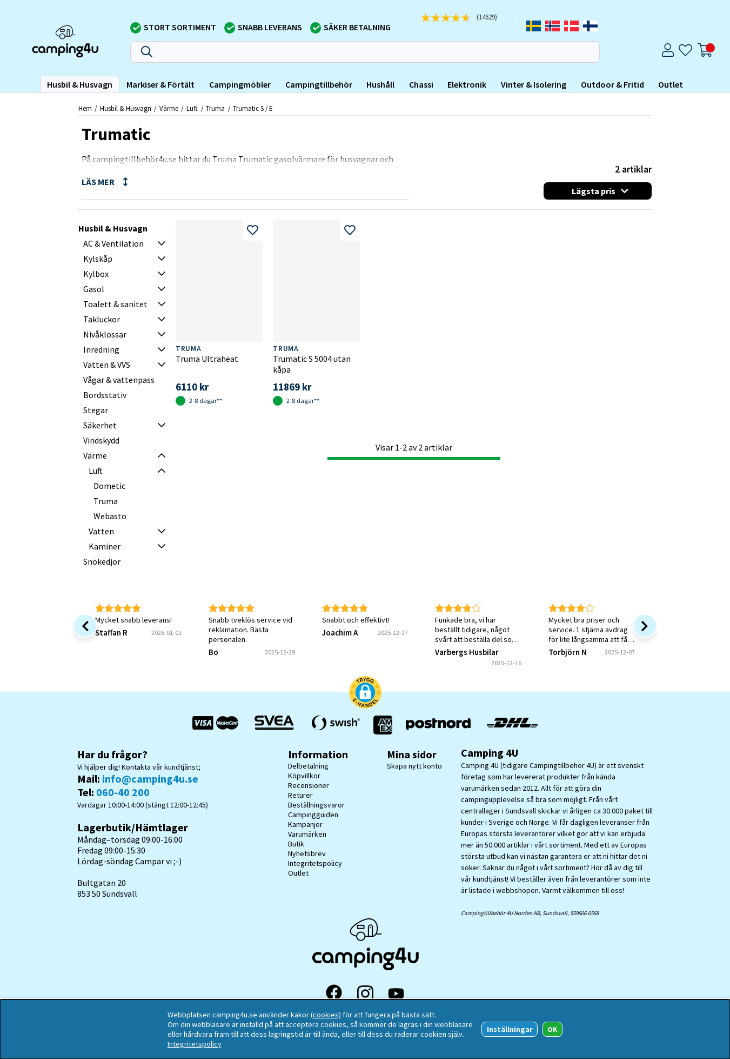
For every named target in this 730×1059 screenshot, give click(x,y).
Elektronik (466, 84)
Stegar (95, 410)
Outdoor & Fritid (612, 84)
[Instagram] (365, 993)
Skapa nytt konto (414, 766)
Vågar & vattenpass (119, 379)
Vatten (101, 531)
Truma (215, 108)
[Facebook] (334, 993)
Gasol (93, 288)
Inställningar (510, 1029)
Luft (192, 108)
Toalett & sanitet (115, 304)
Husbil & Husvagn (79, 84)
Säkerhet (100, 425)
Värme (168, 108)
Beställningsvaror (316, 805)
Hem (85, 108)
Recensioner (308, 785)
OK (552, 1029)
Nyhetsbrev (307, 853)
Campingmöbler (240, 84)
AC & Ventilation (113, 243)
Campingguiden (313, 814)
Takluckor (101, 319)
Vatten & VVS (106, 364)
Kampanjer (305, 824)
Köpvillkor (304, 775)
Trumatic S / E (252, 108)
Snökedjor (101, 561)
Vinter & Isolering (533, 84)
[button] (365, 693)
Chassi (421, 84)
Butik (296, 844)
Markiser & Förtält (160, 84)
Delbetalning (308, 766)
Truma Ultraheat (207, 358)
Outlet (670, 84)
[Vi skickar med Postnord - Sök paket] (438, 725)
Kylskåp (97, 258)
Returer (300, 795)
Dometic (109, 485)
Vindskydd (101, 440)
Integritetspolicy (315, 863)
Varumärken (307, 834)
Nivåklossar (104, 334)
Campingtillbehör (318, 84)
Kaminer (104, 546)
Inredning (101, 349)
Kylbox (96, 273)
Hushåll (380, 84)
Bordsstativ (104, 394)
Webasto (109, 516)
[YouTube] (396, 994)
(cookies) (326, 1015)
